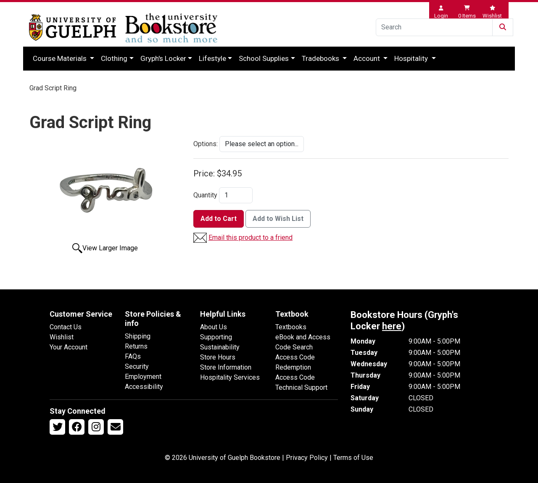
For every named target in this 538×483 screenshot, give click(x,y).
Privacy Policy (307, 458)
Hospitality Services (230, 377)
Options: (205, 144)
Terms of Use (353, 458)
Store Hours (217, 357)
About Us (213, 327)
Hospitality (412, 58)
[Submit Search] (502, 27)
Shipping (137, 336)
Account (367, 58)
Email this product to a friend (250, 238)
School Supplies (264, 58)
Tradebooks (321, 58)
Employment (143, 377)
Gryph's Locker (163, 58)
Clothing (114, 58)
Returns (136, 346)
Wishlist (62, 337)
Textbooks (290, 327)
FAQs (133, 356)
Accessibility (144, 387)
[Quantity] (236, 195)
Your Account (68, 347)
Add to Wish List (278, 219)
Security (137, 366)
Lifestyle (212, 58)
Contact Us (66, 327)
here (391, 326)
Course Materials (60, 58)
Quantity (205, 195)
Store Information (225, 367)
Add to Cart (218, 219)
